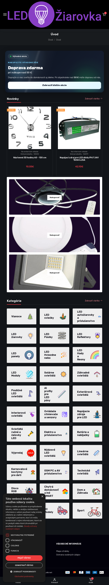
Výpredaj (17, 452)
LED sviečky (49, 316)
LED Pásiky (48, 336)
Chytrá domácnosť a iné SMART (51, 491)
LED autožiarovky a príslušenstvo (86, 316)
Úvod (50, 40)
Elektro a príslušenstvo (53, 434)
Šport (80, 510)
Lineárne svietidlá (82, 453)
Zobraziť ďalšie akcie (54, 85)
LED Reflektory (84, 336)
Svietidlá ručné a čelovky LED (17, 433)
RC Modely (48, 511)
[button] (104, 14)
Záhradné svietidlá (83, 374)
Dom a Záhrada (82, 491)
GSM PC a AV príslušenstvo (53, 472)
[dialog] (24, 538)
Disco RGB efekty (15, 491)
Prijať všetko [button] (24, 558)
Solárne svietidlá (49, 374)
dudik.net (48, 572)
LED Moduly (15, 374)
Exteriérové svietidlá (84, 393)
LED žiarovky (16, 336)
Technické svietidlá (83, 472)
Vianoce (16, 316)
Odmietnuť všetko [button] (24, 565)
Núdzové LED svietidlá (49, 452)
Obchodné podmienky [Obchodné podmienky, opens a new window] (24, 576)
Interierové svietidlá (18, 414)
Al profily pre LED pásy (48, 394)
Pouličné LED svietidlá (16, 393)
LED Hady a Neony (81, 355)
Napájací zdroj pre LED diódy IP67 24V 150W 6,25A (79, 158)
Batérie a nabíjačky (83, 434)
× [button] (42, 497)
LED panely (15, 355)
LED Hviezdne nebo (50, 354)
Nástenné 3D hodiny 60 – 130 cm (29, 157)
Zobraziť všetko (93, 99)
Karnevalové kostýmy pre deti (19, 472)
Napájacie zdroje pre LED (83, 414)
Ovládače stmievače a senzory (51, 414)
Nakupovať (54, 197)
